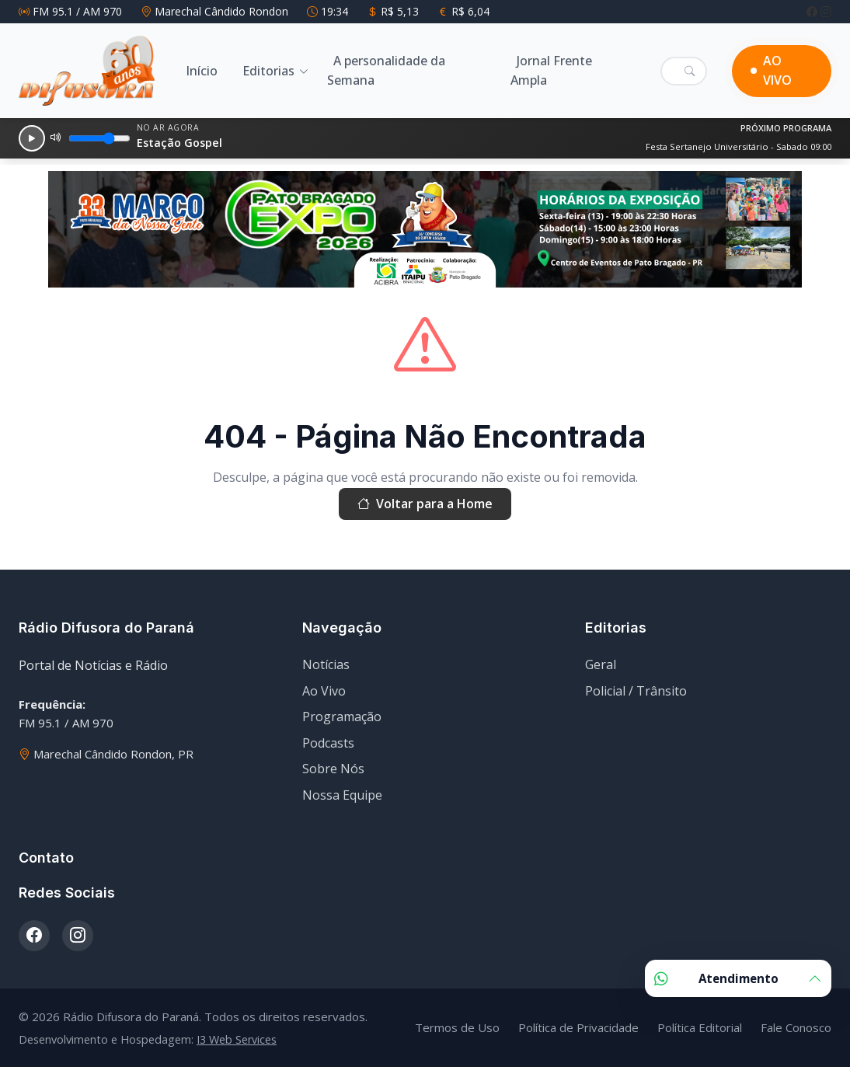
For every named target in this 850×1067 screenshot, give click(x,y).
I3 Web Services (237, 1039)
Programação (341, 716)
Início (202, 70)
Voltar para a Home (425, 504)
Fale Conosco (796, 1027)
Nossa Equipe (342, 795)
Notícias (326, 664)
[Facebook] (813, 11)
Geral (600, 664)
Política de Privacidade (578, 1027)
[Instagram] (825, 11)
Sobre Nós (333, 768)
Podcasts (328, 742)
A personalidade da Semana (386, 70)
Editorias (268, 70)
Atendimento (738, 978)
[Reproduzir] (32, 138)
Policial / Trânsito (636, 690)
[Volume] (99, 138)
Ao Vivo (324, 690)
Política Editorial (699, 1027)
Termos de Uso (457, 1027)
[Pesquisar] (689, 71)
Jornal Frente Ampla (551, 70)
